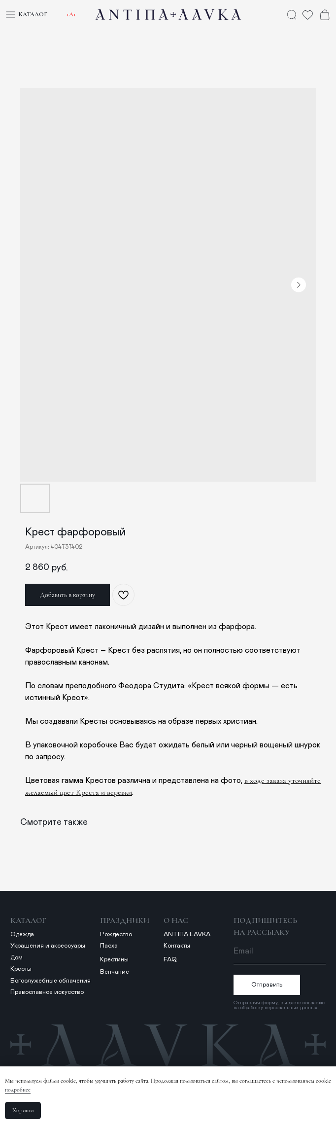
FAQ (170, 959)
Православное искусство (47, 992)
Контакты (177, 946)
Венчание (114, 972)
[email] (280, 951)
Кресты (21, 969)
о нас (176, 920)
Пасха (109, 946)
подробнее (18, 1089)
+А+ (71, 14)
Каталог (32, 14)
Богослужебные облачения (50, 981)
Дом (16, 957)
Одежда (22, 934)
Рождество (116, 934)
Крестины (114, 959)
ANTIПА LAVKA (187, 934)
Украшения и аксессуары (47, 946)
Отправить (267, 985)
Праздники (124, 920)
